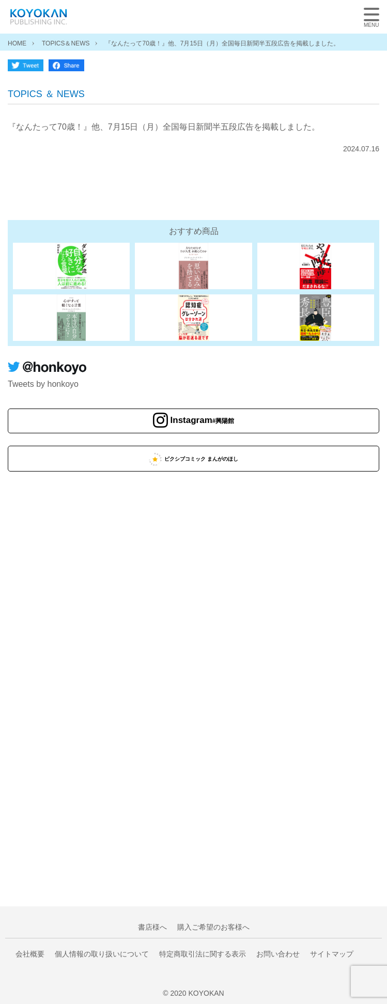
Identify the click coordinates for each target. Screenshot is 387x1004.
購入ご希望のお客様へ (213, 927)
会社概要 (30, 954)
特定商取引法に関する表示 (202, 954)
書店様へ (152, 927)
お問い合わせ (278, 954)
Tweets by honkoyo (43, 384)
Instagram (203, 420)
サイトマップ (331, 954)
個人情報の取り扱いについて (102, 954)
